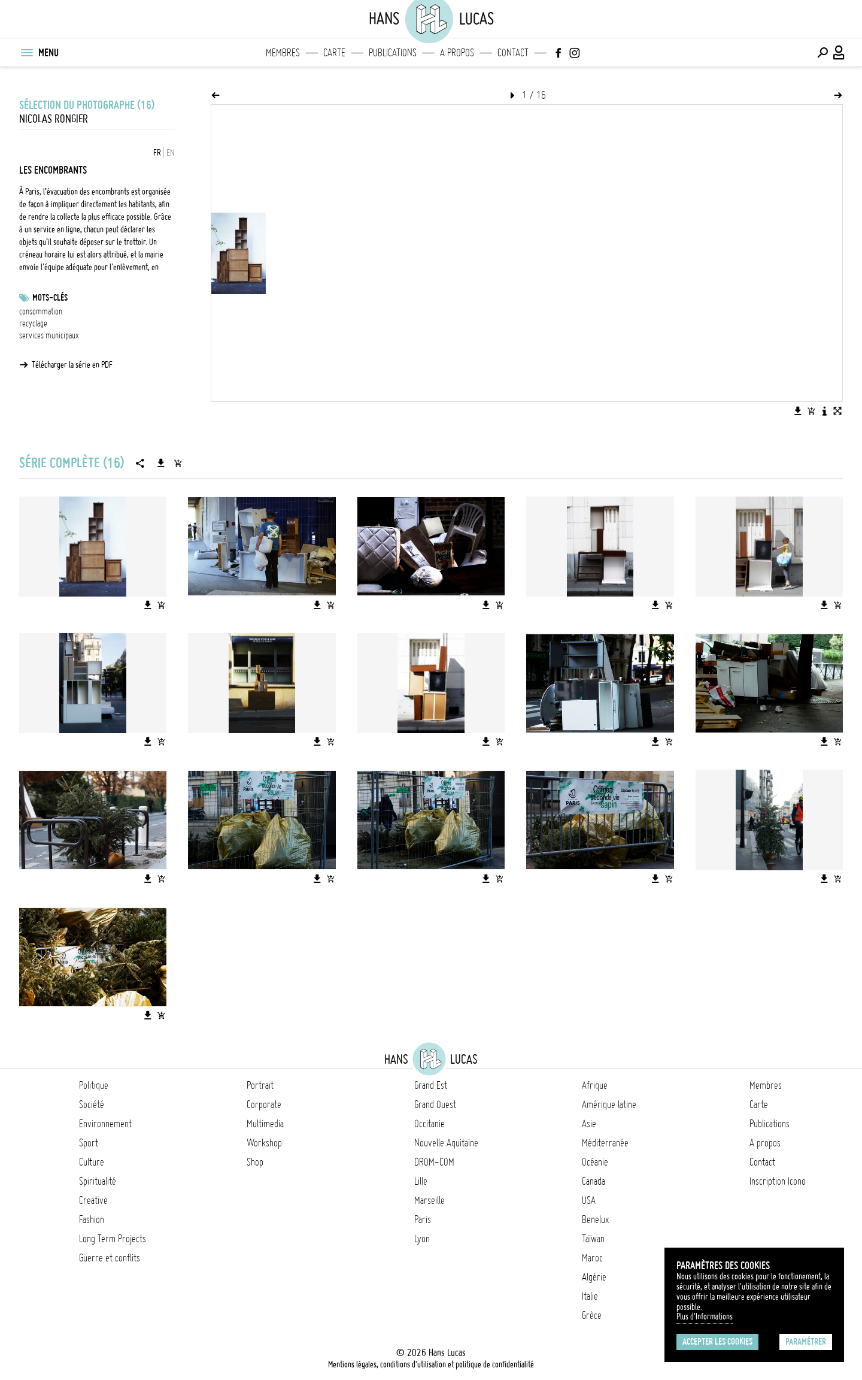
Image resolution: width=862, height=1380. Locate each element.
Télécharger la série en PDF (72, 364)
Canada (593, 1181)
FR (157, 152)
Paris (422, 1219)
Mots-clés (50, 297)
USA (589, 1200)
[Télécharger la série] (161, 463)
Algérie (594, 1277)
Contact (513, 53)
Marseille (429, 1200)
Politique (93, 1085)
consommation (40, 311)
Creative (93, 1200)
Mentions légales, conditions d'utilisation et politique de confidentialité (431, 1364)
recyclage (33, 323)
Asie (589, 1124)
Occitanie (429, 1124)
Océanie (595, 1162)
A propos (457, 53)
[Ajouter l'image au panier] (811, 410)
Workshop (264, 1143)
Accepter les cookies (717, 1341)
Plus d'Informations (704, 1316)
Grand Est (430, 1085)
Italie (590, 1296)
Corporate (264, 1104)
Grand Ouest (435, 1104)
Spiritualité (97, 1181)
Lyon (422, 1239)
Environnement (105, 1124)
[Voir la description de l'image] (824, 410)
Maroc (592, 1258)
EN (170, 152)
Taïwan (593, 1239)
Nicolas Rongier (53, 119)
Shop (255, 1162)
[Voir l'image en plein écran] (837, 410)
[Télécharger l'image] (798, 410)
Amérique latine (609, 1104)
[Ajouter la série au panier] (177, 463)
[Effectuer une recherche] (822, 52)
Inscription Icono (777, 1181)
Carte (334, 53)
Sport (88, 1143)
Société (91, 1104)
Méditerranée (605, 1143)
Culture (91, 1162)
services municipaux (49, 335)
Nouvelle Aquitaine (446, 1143)
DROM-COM (434, 1162)
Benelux (595, 1219)
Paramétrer (805, 1341)
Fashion (91, 1219)
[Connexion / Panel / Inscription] (839, 52)
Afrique (595, 1085)
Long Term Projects (112, 1239)
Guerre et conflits (109, 1258)
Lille (420, 1181)
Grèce (592, 1315)
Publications (393, 53)
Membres (283, 53)
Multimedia (265, 1124)
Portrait (260, 1085)
